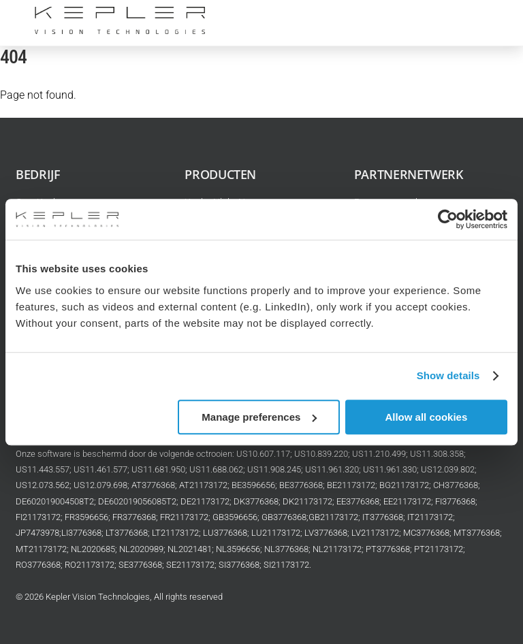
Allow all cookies (426, 417)
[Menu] (488, 18)
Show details (448, 375)
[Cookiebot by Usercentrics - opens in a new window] (447, 219)
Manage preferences (259, 417)
